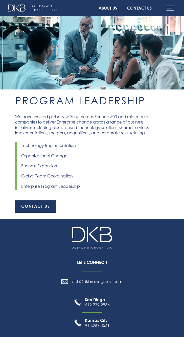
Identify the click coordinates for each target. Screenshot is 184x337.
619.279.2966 (97, 302)
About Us (108, 8)
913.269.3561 (97, 323)
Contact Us (139, 8)
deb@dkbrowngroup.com (97, 281)
